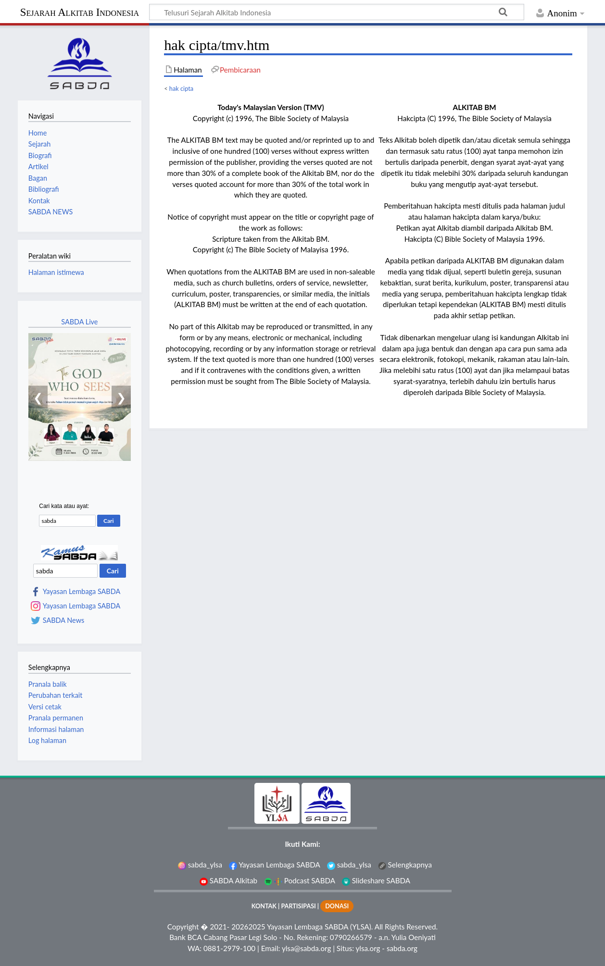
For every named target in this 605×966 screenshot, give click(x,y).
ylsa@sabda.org (306, 948)
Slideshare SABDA (376, 880)
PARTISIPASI (298, 906)
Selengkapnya (405, 864)
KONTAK (264, 906)
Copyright (183, 926)
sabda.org (402, 948)
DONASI (337, 906)
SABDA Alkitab (228, 880)
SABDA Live (79, 322)
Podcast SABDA (299, 880)
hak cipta (181, 88)
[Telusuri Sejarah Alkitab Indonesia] (337, 12)
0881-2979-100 (229, 948)
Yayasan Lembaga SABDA (81, 591)
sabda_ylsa (200, 864)
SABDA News (63, 620)
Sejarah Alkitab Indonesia (79, 12)
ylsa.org (367, 948)
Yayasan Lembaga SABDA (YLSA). (320, 926)
